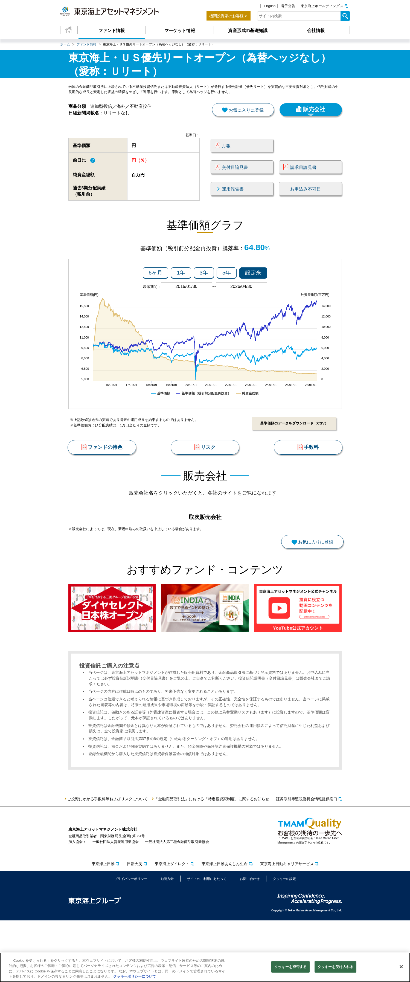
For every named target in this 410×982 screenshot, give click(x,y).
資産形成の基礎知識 (247, 30)
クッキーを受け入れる (335, 968)
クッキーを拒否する (290, 968)
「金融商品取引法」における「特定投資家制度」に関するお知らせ (211, 860)
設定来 (253, 293)
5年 (226, 293)
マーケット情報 (179, 30)
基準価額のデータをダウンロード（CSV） (292, 443)
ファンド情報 (111, 30)
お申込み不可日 (305, 200)
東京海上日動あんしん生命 (225, 925)
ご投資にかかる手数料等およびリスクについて (107, 860)
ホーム (65, 44)
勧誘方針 (167, 940)
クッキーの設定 (284, 940)
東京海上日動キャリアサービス (287, 925)
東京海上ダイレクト (172, 925)
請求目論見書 (303, 178)
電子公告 (288, 6)
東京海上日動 (103, 925)
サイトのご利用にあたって (206, 940)
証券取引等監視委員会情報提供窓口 (306, 860)
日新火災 (134, 925)
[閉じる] (401, 968)
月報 (226, 156)
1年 (181, 293)
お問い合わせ (250, 940)
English (270, 6)
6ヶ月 (155, 293)
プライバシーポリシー (130, 940)
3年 (204, 293)
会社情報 (316, 30)
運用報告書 (233, 200)
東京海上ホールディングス (322, 6)
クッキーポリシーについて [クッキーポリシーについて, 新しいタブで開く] (134, 978)
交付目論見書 (235, 178)
